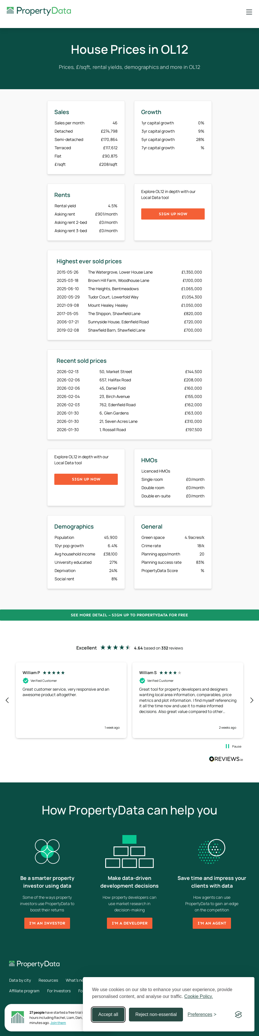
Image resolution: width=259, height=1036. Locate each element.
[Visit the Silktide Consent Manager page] (238, 1014)
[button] (7, 700)
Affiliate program (24, 990)
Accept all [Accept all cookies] (108, 1014)
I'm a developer (130, 923)
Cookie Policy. (198, 996)
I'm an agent (212, 923)
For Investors (59, 990)
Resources (48, 980)
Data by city (20, 980)
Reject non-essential (156, 1014)
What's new (76, 980)
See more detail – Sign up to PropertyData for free (129, 615)
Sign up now (173, 214)
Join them (58, 1022)
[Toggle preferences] (202, 1014)
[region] (129, 700)
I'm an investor (47, 923)
